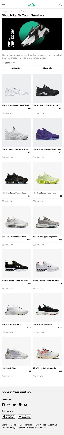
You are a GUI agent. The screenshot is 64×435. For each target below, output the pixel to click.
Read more (8, 62)
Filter (47, 68)
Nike (12, 11)
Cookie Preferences (36, 427)
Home (4, 11)
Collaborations (26, 425)
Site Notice (41, 425)
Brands (5, 425)
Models (14, 425)
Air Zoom (22, 11)
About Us (52, 425)
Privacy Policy (8, 427)
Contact (21, 427)
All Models (16, 68)
